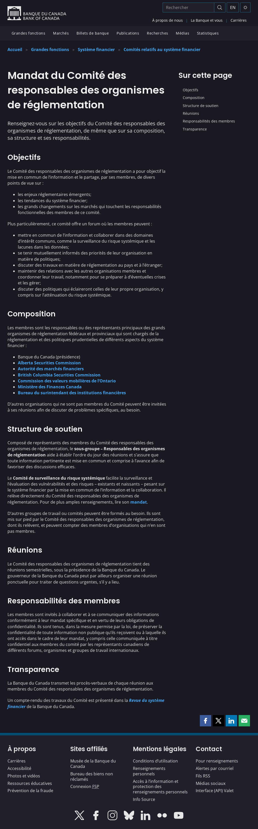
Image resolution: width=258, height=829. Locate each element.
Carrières (239, 20)
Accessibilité (19, 768)
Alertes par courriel (214, 768)
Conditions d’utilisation (155, 761)
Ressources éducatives (29, 783)
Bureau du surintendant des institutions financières (72, 393)
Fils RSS (203, 776)
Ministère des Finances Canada (50, 387)
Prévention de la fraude (30, 790)
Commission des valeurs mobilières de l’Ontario (67, 381)
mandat (138, 502)
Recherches (157, 33)
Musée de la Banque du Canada (93, 763)
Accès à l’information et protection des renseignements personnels (160, 786)
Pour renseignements (217, 761)
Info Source (144, 799)
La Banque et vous (207, 20)
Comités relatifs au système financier (162, 49)
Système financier (96, 49)
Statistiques (208, 33)
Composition (193, 97)
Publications (128, 33)
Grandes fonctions (28, 33)
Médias (182, 33)
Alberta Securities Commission (49, 363)
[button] (205, 720)
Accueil (14, 49)
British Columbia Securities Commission (59, 375)
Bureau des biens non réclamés (91, 776)
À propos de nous (167, 20)
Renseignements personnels (149, 771)
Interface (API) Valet (215, 790)
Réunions (191, 113)
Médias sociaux (210, 783)
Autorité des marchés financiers (51, 369)
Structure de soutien (200, 105)
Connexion (84, 786)
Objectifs (190, 89)
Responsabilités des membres (209, 121)
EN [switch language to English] (233, 7)
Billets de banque (93, 33)
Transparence (195, 129)
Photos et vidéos (23, 776)
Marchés (61, 33)
